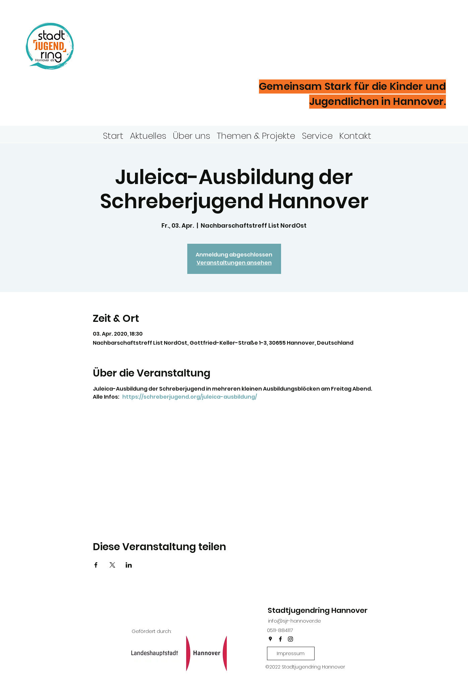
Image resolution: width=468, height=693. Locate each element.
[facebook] (280, 639)
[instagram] (290, 639)
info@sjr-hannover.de (294, 620)
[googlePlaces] (270, 639)
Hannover (127, 56)
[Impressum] (291, 653)
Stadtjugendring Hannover (317, 610)
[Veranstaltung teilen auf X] (112, 565)
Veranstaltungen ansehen (234, 263)
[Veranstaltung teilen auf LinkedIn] (129, 565)
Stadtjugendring (155, 35)
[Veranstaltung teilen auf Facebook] (96, 565)
